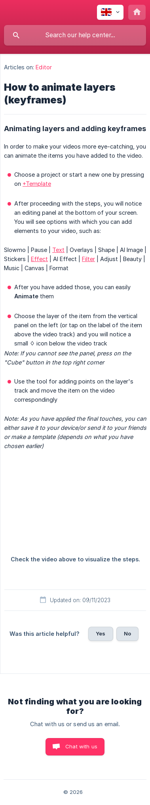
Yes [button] (100, 633)
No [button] (127, 633)
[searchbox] (75, 35)
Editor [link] (44, 67)
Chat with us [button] (81, 746)
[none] (110, 12)
